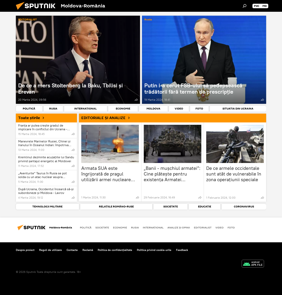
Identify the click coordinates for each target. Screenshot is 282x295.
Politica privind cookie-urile (154, 250)
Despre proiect (25, 250)
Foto (231, 227)
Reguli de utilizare (50, 250)
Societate (102, 227)
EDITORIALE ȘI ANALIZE (107, 118)
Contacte (72, 250)
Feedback (182, 250)
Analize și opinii (178, 227)
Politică (85, 227)
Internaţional (153, 227)
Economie (120, 227)
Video (219, 227)
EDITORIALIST (27, 19)
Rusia (148, 19)
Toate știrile (32, 118)
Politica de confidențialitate (115, 250)
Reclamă (87, 250)
